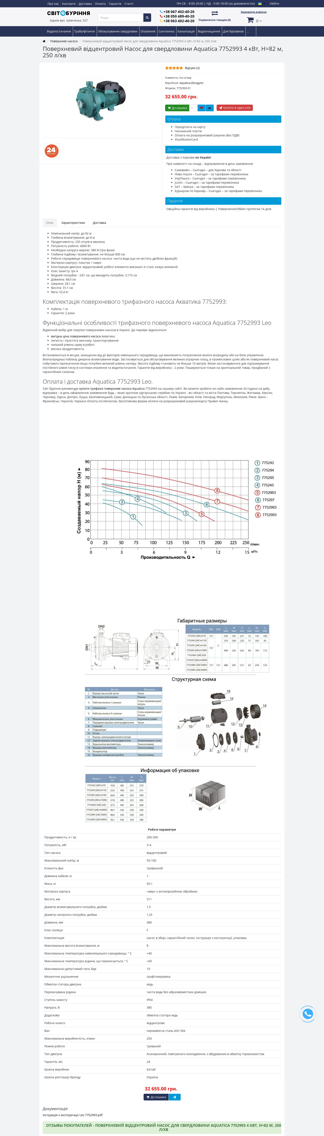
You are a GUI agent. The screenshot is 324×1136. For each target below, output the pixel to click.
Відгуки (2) (192, 68)
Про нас (53, 4)
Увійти (274, 3)
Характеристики (73, 223)
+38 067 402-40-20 (178, 11)
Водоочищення (209, 31)
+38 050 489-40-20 (178, 16)
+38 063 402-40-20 (178, 20)
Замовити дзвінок (254, 12)
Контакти (69, 4)
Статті (129, 4)
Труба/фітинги (85, 31)
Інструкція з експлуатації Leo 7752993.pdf (73, 1115)
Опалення (148, 31)
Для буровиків (233, 31)
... (248, 31)
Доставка (85, 4)
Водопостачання (59, 31)
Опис (50, 223)
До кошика (177, 108)
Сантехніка (166, 31)
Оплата (100, 4)
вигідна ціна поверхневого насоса (76, 336)
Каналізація (186, 31)
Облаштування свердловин (118, 31)
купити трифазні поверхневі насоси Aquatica (112, 389)
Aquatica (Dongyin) (191, 83)
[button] (253, 19)
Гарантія (115, 4)
